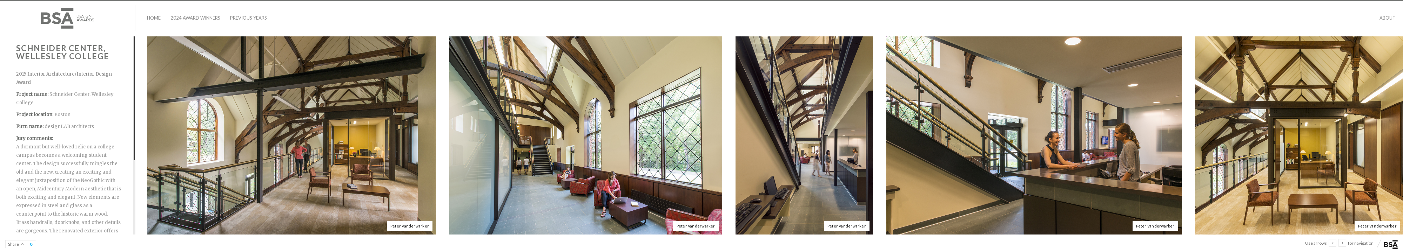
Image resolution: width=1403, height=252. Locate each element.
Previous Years (248, 18)
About (1387, 18)
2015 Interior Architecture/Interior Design (64, 74)
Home (154, 18)
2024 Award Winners (195, 18)
